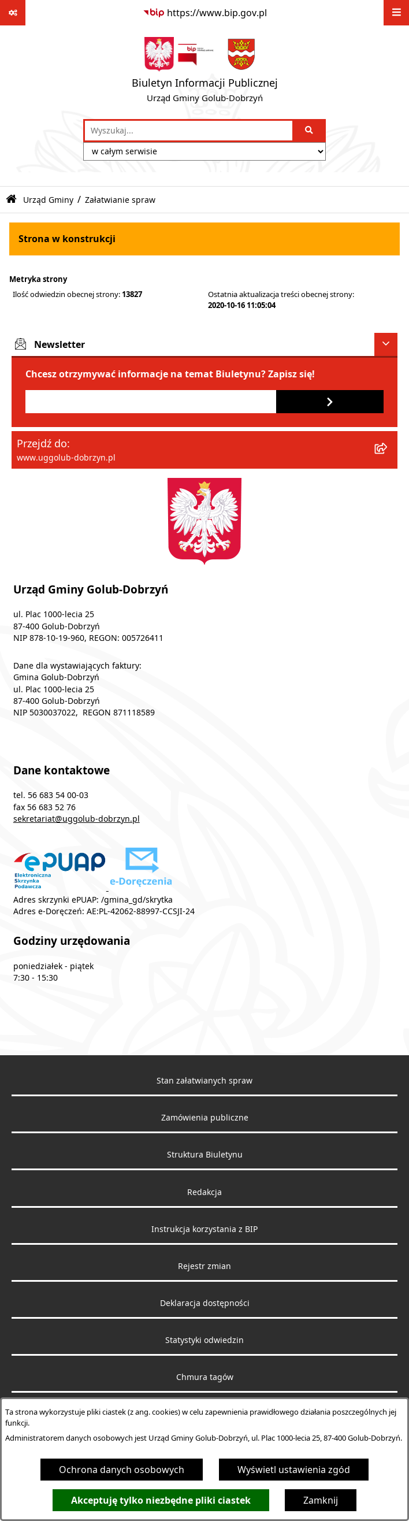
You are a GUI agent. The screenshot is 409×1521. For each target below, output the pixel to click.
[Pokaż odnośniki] (12, 12)
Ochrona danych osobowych (121, 1469)
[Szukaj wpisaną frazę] (310, 130)
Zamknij (320, 1500)
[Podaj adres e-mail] (150, 401)
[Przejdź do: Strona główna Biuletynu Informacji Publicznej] (11, 199)
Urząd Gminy (48, 199)
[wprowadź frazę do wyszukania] (188, 130)
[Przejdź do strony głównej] (205, 72)
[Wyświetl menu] (396, 12)
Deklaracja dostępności (205, 1303)
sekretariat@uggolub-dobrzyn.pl (76, 819)
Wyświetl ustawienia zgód (293, 1469)
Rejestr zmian (204, 1266)
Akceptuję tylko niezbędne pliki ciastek (161, 1500)
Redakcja (204, 1192)
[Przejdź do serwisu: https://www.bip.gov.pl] (205, 12)
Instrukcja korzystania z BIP (204, 1229)
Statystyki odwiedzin (204, 1340)
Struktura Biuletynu (205, 1154)
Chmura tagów (204, 1377)
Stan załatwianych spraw (204, 1080)
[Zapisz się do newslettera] (330, 401)
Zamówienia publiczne (204, 1117)
